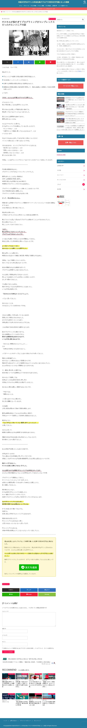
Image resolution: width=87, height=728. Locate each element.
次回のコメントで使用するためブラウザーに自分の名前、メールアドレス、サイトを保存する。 (29, 648)
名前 (4, 628)
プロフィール (26, 5)
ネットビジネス (61, 178)
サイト (4, 641)
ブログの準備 (33, 5)
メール (4, 634)
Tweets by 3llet (61, 153)
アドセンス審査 (40, 5)
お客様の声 (54, 5)
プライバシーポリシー (24, 720)
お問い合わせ (13, 720)
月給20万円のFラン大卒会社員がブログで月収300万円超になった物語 (43, 2)
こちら (79, 71)
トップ (5, 720)
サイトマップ (36, 720)
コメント (5, 611)
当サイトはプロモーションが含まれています (44, 8)
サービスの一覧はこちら (70, 86)
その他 (59, 169)
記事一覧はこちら (70, 141)
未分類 (59, 187)
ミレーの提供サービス (63, 5)
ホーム (20, 5)
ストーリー (6, 583)
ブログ (59, 182)
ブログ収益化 (48, 5)
